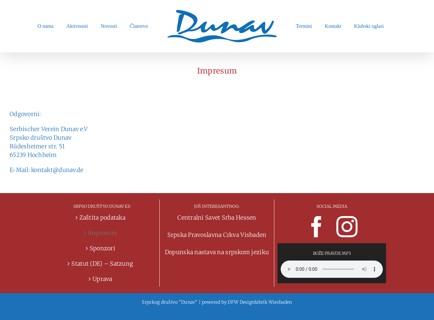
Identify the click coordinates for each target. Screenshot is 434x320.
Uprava (102, 279)
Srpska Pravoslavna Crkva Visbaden (217, 234)
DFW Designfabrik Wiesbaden (260, 302)
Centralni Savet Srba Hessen (216, 217)
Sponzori (102, 248)
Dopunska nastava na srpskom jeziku (217, 252)
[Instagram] (347, 226)
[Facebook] (316, 226)
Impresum (102, 233)
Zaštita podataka (102, 217)
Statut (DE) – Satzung (102, 263)
